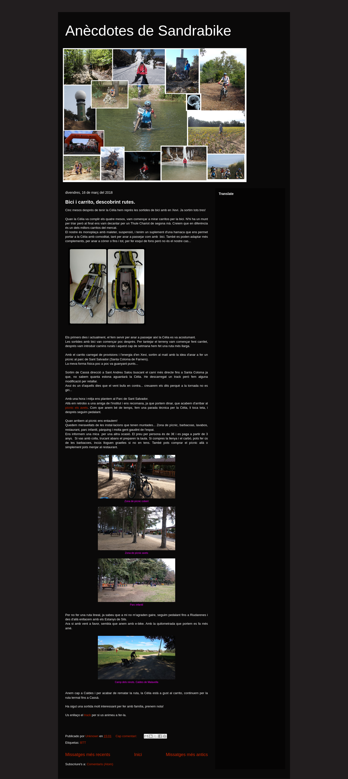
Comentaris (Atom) (100, 764)
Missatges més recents (87, 754)
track (87, 715)
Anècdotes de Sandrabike (148, 30)
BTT (83, 742)
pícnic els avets (76, 407)
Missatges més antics (187, 754)
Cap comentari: (127, 736)
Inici (138, 754)
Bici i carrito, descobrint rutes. (100, 202)
